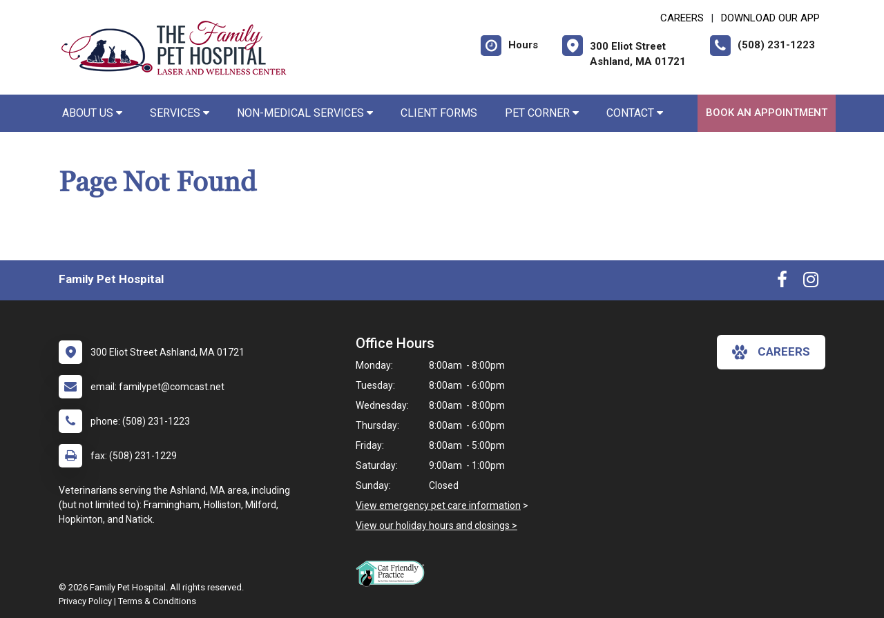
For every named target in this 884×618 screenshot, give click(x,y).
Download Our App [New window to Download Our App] (770, 18)
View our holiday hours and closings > (436, 525)
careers (771, 352)
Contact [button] (634, 112)
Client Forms (439, 112)
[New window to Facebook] (782, 282)
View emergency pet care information (438, 505)
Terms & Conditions (157, 601)
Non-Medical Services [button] (305, 112)
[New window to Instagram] (810, 282)
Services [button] (179, 112)
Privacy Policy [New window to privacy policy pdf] (85, 601)
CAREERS (682, 18)
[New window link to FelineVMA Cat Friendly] (394, 573)
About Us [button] (92, 112)
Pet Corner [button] (542, 112)
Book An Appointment (766, 112)
